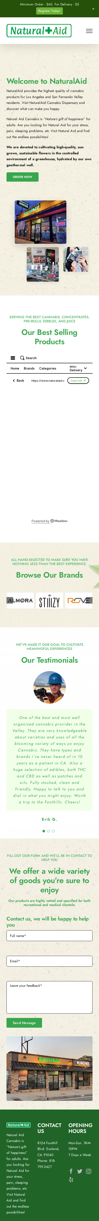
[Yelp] (71, 1179)
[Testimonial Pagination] (43, 831)
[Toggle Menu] (89, 31)
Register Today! (49, 10)
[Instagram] (88, 1171)
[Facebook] (71, 1171)
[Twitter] (79, 1171)
